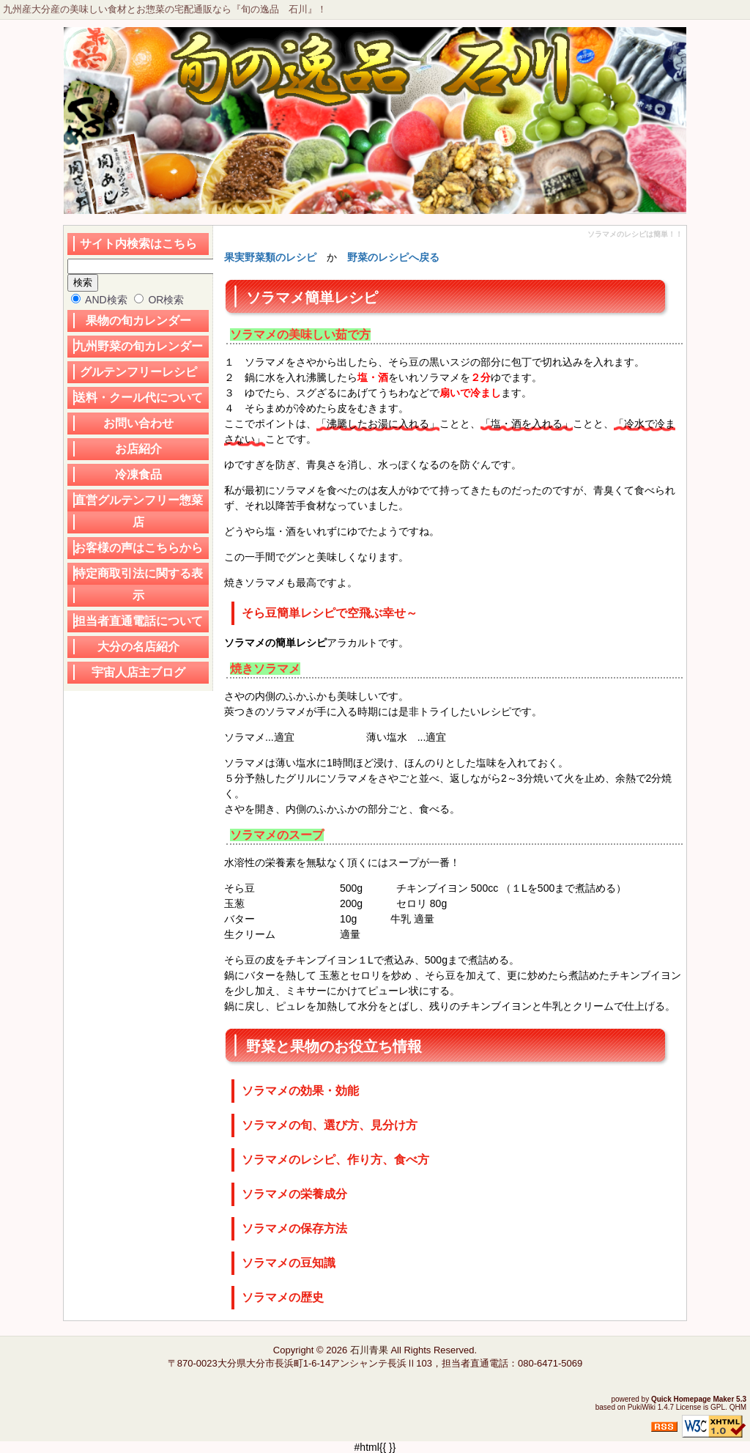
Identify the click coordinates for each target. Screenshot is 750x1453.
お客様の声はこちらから (138, 547)
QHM (737, 1407)
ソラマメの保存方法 (294, 1228)
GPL (717, 1407)
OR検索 (159, 300)
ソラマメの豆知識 (288, 1263)
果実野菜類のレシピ (270, 257)
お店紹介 (138, 449)
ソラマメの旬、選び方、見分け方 (329, 1125)
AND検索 (99, 300)
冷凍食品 (138, 474)
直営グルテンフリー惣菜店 (138, 511)
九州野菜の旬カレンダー (138, 346)
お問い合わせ (138, 423)
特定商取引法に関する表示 (138, 584)
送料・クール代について (138, 397)
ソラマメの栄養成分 (294, 1194)
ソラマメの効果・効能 (300, 1090)
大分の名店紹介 (138, 646)
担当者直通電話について (138, 621)
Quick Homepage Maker (692, 1399)
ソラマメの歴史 (283, 1297)
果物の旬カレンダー (138, 320)
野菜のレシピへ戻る (393, 257)
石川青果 (369, 1350)
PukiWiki (642, 1407)
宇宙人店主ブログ (138, 672)
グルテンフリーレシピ (138, 372)
